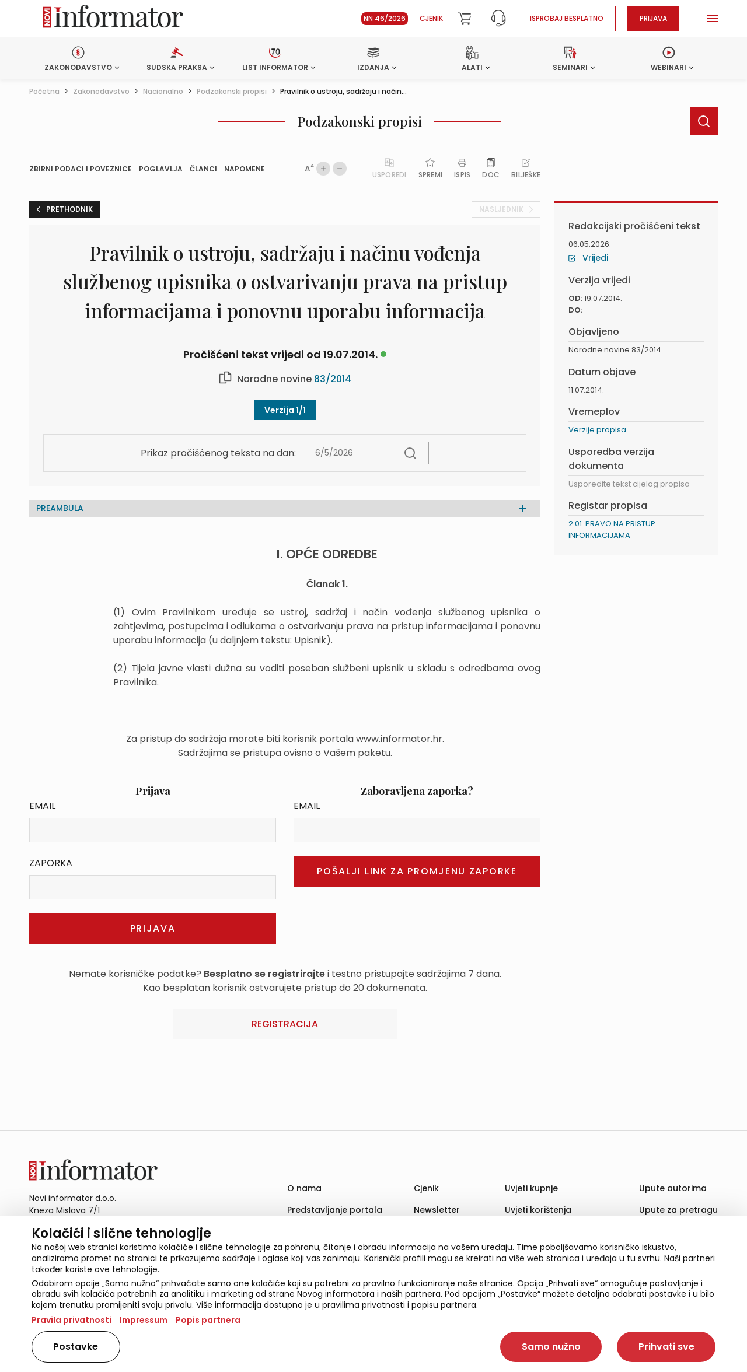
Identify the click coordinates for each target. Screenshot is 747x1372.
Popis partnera (208, 1320)
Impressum (143, 1320)
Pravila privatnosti (71, 1320)
